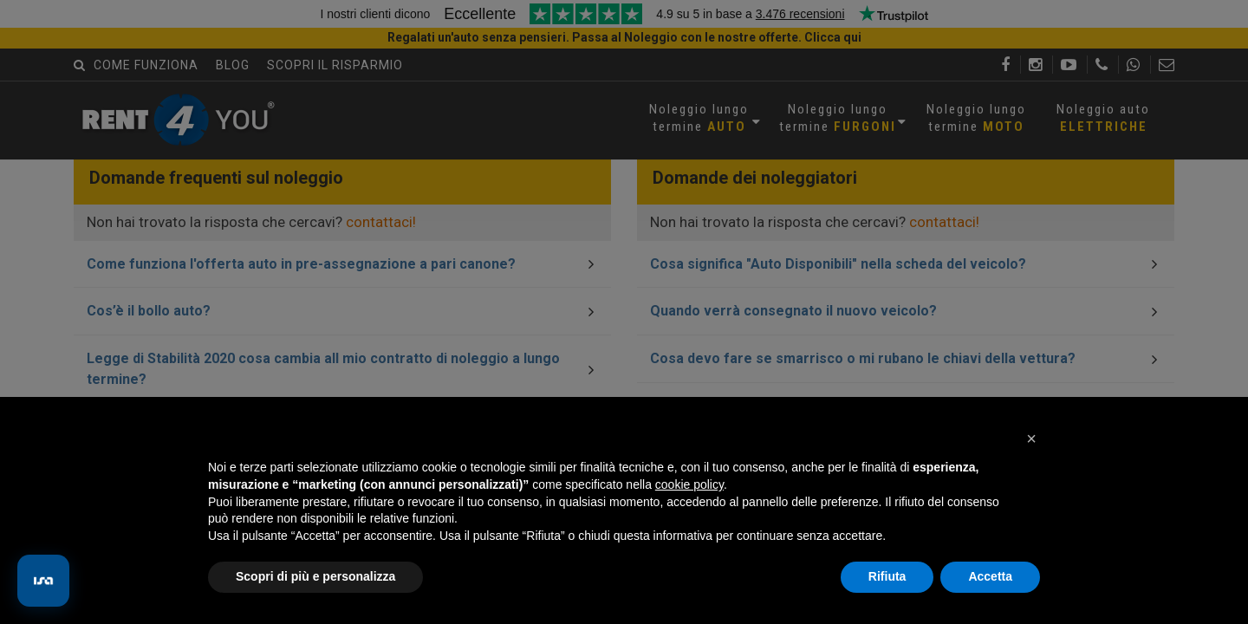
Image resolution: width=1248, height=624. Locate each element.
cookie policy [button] (689, 484)
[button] (1031, 438)
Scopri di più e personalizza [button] (315, 576)
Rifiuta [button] (887, 576)
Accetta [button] (990, 576)
